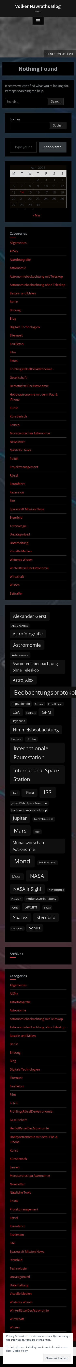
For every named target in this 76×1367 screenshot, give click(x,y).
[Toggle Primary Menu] (38, 21)
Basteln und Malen (23, 293)
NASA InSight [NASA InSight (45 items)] (27, 889)
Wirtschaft (17, 576)
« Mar (36, 215)
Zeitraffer (16, 593)
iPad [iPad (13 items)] (15, 793)
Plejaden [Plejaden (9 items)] (16, 898)
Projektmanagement (24, 467)
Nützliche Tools (20, 450)
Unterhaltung (19, 543)
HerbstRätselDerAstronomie (29, 386)
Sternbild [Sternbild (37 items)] (45, 917)
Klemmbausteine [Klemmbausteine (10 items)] (43, 819)
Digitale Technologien (25, 327)
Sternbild (16, 517)
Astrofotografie (20, 259)
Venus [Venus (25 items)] (34, 928)
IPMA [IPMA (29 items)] (29, 793)
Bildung (15, 310)
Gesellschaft (18, 377)
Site (12, 501)
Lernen (14, 425)
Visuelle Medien (21, 551)
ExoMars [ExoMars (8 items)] (30, 713)
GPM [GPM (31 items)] (46, 712)
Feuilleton (17, 344)
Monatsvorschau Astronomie (30, 433)
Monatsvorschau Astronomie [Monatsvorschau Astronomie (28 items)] (28, 846)
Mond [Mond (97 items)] (22, 861)
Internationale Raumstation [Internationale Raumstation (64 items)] (31, 753)
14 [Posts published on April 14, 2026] (22, 192)
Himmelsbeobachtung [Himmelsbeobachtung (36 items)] (36, 730)
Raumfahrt (17, 484)
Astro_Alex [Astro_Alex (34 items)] (23, 680)
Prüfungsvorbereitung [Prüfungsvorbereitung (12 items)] (41, 899)
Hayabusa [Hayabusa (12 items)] (18, 721)
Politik (14, 458)
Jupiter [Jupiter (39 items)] (20, 818)
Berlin (14, 302)
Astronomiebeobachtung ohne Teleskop (37, 285)
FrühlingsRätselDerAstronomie (31, 369)
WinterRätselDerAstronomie (29, 568)
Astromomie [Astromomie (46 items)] (27, 645)
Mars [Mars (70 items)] (20, 830)
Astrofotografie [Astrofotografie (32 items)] (28, 634)
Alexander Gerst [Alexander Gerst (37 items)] (29, 616)
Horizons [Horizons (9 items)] (16, 739)
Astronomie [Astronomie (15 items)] (20, 655)
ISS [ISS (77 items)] (47, 792)
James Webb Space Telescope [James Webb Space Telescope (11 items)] (29, 803)
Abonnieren (53, 147)
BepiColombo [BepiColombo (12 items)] (21, 704)
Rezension (17, 492)
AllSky (14, 251)
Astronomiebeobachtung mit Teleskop (36, 276)
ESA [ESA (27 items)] (16, 712)
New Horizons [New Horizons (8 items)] (56, 889)
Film (13, 352)
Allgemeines (18, 243)
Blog (13, 318)
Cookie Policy (20, 1350)
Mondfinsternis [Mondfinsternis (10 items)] (47, 862)
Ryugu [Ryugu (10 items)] (15, 907)
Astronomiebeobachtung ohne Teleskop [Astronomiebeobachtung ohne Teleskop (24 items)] (35, 667)
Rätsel (14, 475)
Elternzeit (16, 335)
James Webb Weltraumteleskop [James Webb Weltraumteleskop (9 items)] (29, 810)
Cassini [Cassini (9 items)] (39, 703)
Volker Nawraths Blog (38, 6)
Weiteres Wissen (21, 560)
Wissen (15, 585)
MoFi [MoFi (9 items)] (37, 831)
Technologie (18, 526)
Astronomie (18, 268)
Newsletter (17, 442)
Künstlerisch (18, 416)
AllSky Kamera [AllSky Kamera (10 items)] (20, 625)
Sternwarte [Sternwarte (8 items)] (17, 928)
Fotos (13, 361)
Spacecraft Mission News (27, 509)
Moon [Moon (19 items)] (16, 876)
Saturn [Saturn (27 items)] (31, 907)
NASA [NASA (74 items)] (37, 875)
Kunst (14, 408)
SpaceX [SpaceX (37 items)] (20, 917)
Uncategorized (20, 534)
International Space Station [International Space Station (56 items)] (36, 774)
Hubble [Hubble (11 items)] (31, 739)
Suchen (15, 119)
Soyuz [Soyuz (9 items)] (47, 907)
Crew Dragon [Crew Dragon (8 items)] (55, 704)
